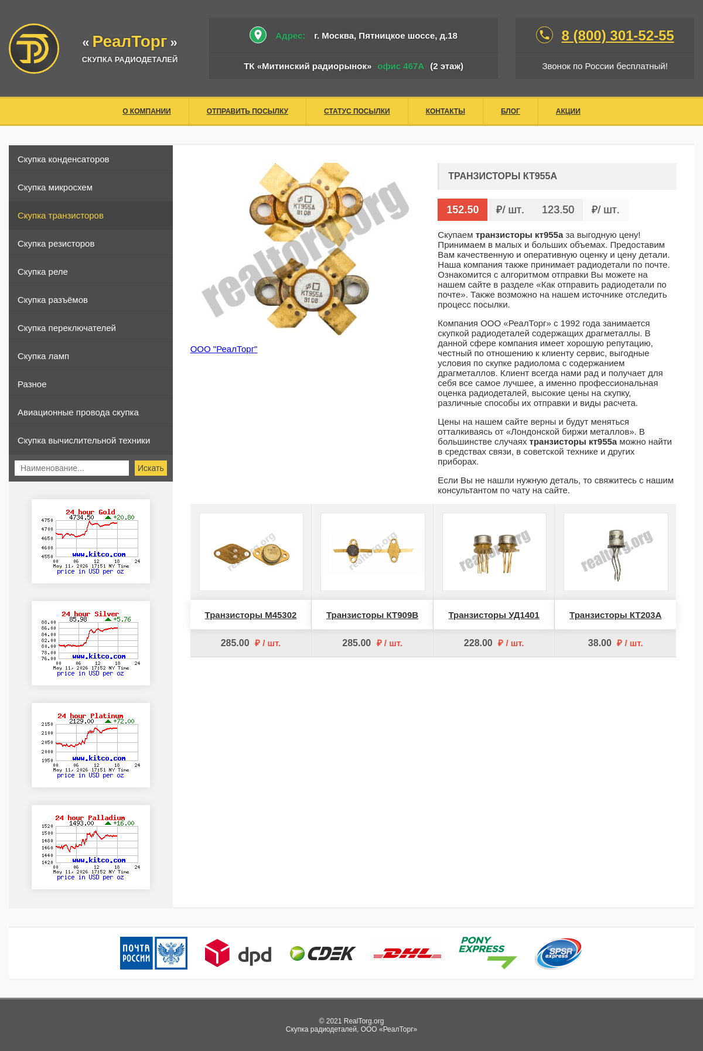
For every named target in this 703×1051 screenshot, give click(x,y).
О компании (146, 111)
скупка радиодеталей (130, 59)
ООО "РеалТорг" (224, 349)
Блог (510, 111)
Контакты (445, 111)
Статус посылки (357, 111)
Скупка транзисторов (61, 215)
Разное (32, 384)
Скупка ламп (43, 356)
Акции (568, 111)
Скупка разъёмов (53, 300)
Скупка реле (43, 272)
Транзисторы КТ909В (372, 615)
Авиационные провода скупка (78, 412)
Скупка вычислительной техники (84, 440)
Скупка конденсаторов (64, 159)
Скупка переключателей (67, 328)
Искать (151, 468)
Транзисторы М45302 (251, 615)
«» (130, 42)
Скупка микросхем (55, 187)
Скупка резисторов (56, 243)
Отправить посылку (247, 111)
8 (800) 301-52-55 (618, 35)
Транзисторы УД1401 (494, 615)
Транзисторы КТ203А (615, 615)
